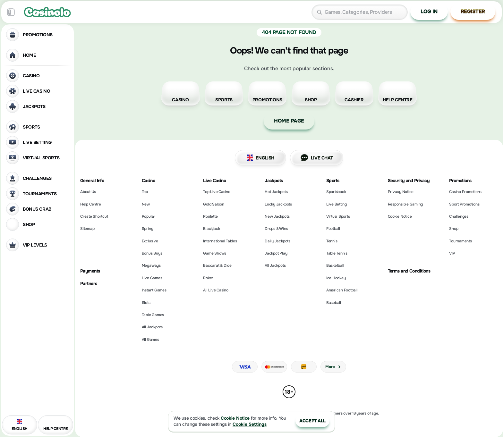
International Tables (220, 241)
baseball (333, 302)
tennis (331, 241)
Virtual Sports (338, 216)
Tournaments (460, 241)
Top (145, 191)
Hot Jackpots (276, 191)
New (146, 204)
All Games (150, 339)
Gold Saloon (213, 204)
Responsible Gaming (405, 204)
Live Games (152, 278)
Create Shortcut (94, 216)
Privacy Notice (401, 191)
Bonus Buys (152, 253)
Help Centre (90, 204)
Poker (208, 278)
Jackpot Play (276, 253)
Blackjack (211, 228)
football (333, 228)
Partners (88, 283)
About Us (88, 191)
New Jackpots (277, 216)
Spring (147, 228)
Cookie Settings (250, 424)
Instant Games (154, 290)
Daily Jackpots (277, 241)
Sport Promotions (464, 204)
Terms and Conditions (409, 271)
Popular (148, 216)
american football (342, 290)
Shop (453, 228)
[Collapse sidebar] (10, 12)
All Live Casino (215, 290)
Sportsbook (336, 191)
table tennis (336, 253)
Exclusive (150, 241)
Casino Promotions (465, 191)
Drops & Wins (276, 228)
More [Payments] (333, 366)
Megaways (151, 265)
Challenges (458, 216)
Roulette (210, 216)
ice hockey (336, 278)
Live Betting (336, 204)
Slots (146, 302)
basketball (335, 265)
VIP (452, 253)
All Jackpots (152, 327)
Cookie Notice (400, 216)
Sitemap (87, 228)
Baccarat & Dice (217, 265)
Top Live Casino (216, 191)
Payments (90, 271)
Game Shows (214, 253)
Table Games (153, 314)
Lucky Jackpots (278, 204)
